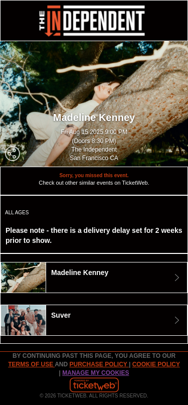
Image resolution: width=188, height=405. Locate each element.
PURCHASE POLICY (98, 364)
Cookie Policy (156, 364)
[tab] (94, 277)
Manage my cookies (95, 372)
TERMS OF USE (31, 364)
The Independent (94, 149)
